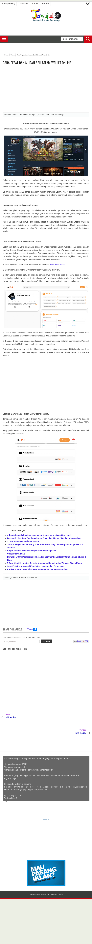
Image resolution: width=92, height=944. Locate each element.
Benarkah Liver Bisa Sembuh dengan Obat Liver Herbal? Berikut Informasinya (44, 538)
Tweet (30, 629)
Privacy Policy (8, 3)
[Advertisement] (46, 89)
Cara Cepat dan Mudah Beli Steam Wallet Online (37, 63)
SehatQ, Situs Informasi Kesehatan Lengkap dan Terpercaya (35, 566)
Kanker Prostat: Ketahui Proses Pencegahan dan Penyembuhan (37, 569)
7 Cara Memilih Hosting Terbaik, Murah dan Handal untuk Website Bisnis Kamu (44, 563)
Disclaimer (24, 3)
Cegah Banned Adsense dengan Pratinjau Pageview (31, 551)
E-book (45, 3)
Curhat (35, 3)
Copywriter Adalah (16, 554)
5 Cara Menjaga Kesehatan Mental (23, 541)
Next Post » (80, 717)
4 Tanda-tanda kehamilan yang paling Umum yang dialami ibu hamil (39, 535)
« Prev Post (11, 717)
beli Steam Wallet (57, 265)
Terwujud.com (45, 879)
